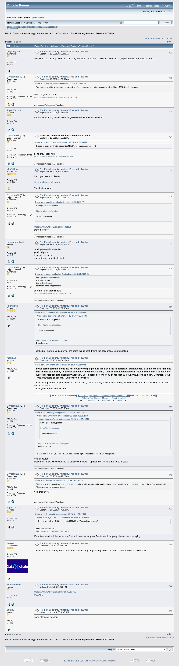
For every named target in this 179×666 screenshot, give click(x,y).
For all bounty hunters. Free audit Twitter (93, 33)
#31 (170, 407)
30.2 (39, 23)
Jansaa (11, 543)
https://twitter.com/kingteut (47, 182)
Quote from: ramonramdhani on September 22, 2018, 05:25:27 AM (62, 274)
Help (21, 27)
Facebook (91, 401)
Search (28, 27)
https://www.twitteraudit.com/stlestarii (52, 293)
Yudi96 (10, 610)
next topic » (167, 38)
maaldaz (11, 358)
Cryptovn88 (13, 76)
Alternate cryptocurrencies (35, 33)
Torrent (45, 23)
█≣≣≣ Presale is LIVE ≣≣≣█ (142, 396)
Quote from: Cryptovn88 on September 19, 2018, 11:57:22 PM (60, 514)
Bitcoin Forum (12, 33)
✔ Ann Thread (94, 398)
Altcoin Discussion (59, 33)
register (41, 17)
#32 (170, 475)
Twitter (119, 401)
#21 (170, 53)
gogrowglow (13, 51)
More (53, 27)
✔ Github (83, 398)
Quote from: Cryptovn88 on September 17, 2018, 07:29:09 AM (60, 365)
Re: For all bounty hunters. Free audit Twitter (64, 51)
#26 (170, 197)
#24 (170, 137)
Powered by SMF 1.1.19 (73, 661)
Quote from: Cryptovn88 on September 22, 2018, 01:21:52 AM (60, 313)
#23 (170, 112)
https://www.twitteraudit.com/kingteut (52, 226)
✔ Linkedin (122, 398)
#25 (170, 170)
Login (36, 27)
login (33, 17)
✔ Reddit (113, 398)
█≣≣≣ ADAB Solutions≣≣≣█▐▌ (89, 396)
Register (45, 27)
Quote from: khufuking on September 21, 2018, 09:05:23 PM (59, 202)
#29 (170, 307)
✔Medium (105, 398)
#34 (170, 545)
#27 (170, 243)
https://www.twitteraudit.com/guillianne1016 (56, 97)
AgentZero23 (14, 110)
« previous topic (152, 38)
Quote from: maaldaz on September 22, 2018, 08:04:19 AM (59, 481)
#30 (170, 359)
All (20, 42)
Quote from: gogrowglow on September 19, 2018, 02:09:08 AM (61, 83)
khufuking (12, 169)
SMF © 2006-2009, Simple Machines (100, 661)
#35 (170, 586)
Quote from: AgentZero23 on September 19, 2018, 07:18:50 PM (61, 142)
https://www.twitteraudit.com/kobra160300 (55, 591)
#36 (170, 611)
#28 (170, 269)
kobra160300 (14, 584)
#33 (170, 509)
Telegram (106, 401)
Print (169, 41)
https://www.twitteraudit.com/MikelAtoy (53, 156)
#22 (170, 78)
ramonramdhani (15, 242)
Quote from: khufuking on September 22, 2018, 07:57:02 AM (59, 413)
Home (13, 27)
